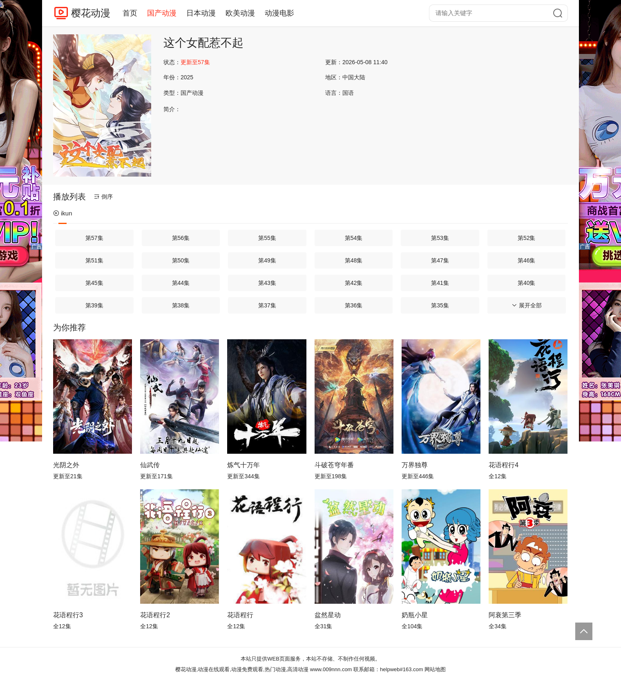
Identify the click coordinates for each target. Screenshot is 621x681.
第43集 (267, 283)
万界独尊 (415, 464)
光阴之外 (66, 464)
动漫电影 (279, 13)
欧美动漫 (240, 13)
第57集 (94, 238)
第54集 (354, 238)
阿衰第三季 (505, 615)
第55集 (267, 238)
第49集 (267, 260)
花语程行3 (68, 615)
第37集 (267, 305)
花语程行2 (155, 615)
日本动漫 (201, 13)
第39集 (94, 305)
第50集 (181, 260)
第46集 (527, 260)
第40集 (527, 283)
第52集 (527, 238)
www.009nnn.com (331, 669)
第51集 (94, 260)
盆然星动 (328, 615)
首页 (130, 13)
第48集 (354, 260)
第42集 (354, 283)
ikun (62, 213)
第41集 (440, 283)
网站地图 (435, 669)
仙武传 (150, 464)
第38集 (181, 305)
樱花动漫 (90, 12)
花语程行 (240, 615)
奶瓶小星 (415, 615)
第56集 (181, 238)
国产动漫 (161, 13)
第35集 (440, 305)
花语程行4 (503, 464)
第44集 (181, 283)
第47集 (440, 260)
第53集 (440, 238)
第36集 (354, 305)
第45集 (94, 283)
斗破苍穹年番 (334, 464)
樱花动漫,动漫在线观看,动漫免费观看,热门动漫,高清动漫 (241, 669)
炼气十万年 (243, 464)
